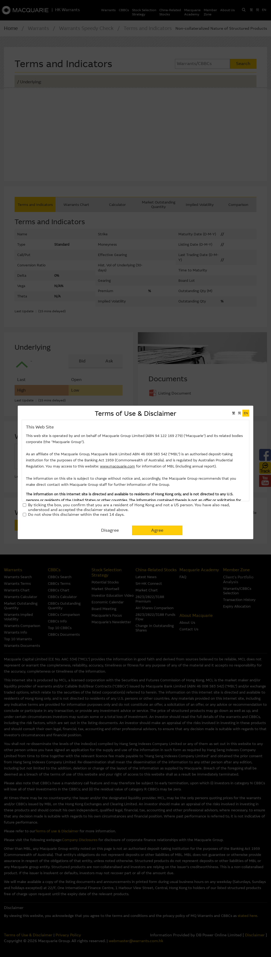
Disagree (110, 530)
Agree (157, 530)
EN (246, 413)
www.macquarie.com (117, 466)
